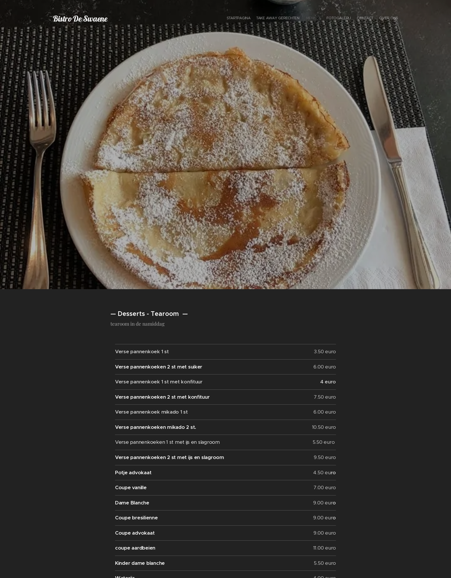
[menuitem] (366, 18)
